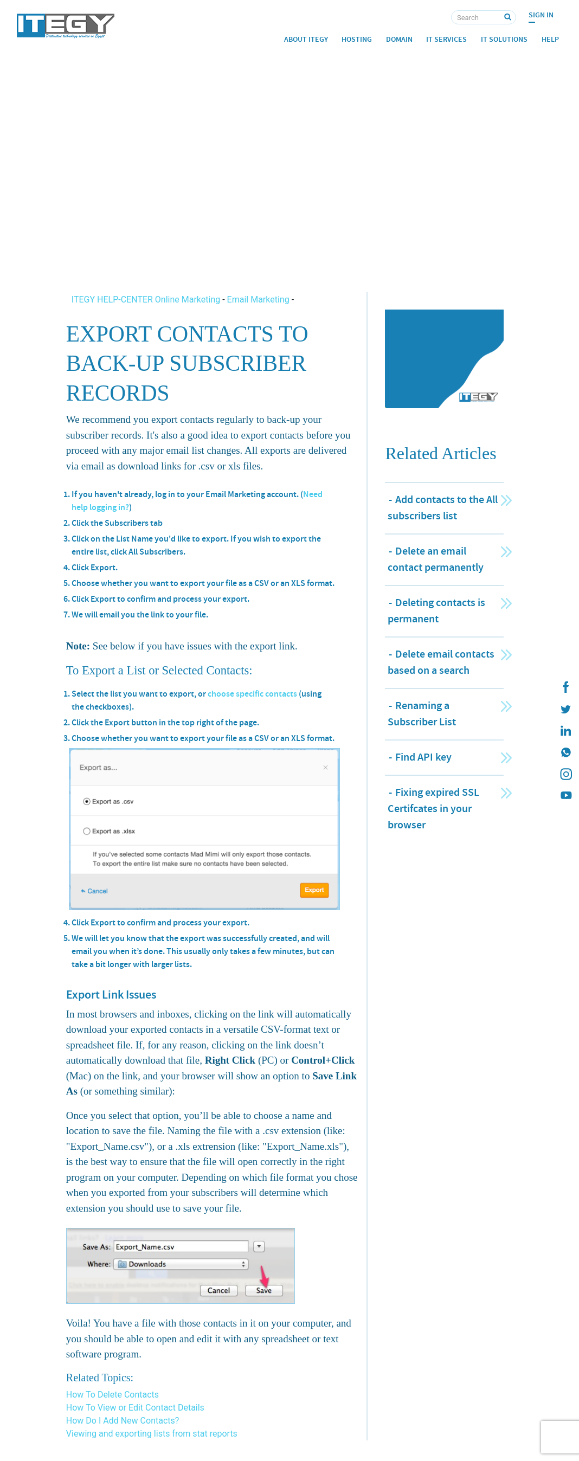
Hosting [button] (357, 39)
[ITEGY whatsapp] (565, 752)
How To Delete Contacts (112, 1394)
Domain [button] (399, 39)
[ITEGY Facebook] (565, 687)
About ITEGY (306, 39)
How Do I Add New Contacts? (122, 1420)
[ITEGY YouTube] (565, 796)
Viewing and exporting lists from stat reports (151, 1433)
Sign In (541, 15)
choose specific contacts (252, 693)
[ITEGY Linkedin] (565, 731)
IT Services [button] (446, 39)
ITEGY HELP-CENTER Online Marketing (147, 299)
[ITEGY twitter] (565, 709)
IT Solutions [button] (504, 39)
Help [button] (550, 39)
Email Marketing (258, 299)
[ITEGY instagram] (565, 774)
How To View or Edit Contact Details (135, 1407)
